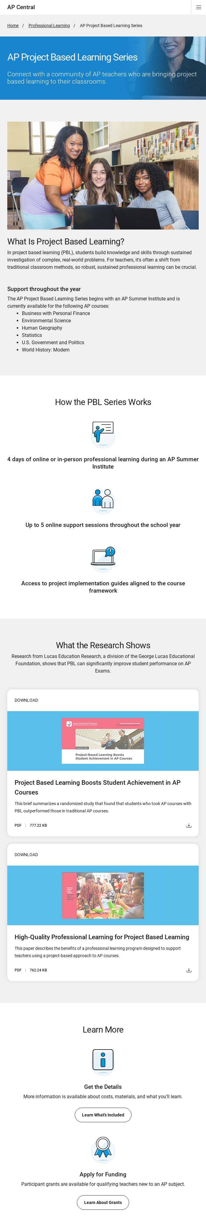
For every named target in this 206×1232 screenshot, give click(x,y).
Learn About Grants (103, 1202)
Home (13, 25)
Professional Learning (49, 25)
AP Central (21, 7)
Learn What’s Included (103, 1115)
